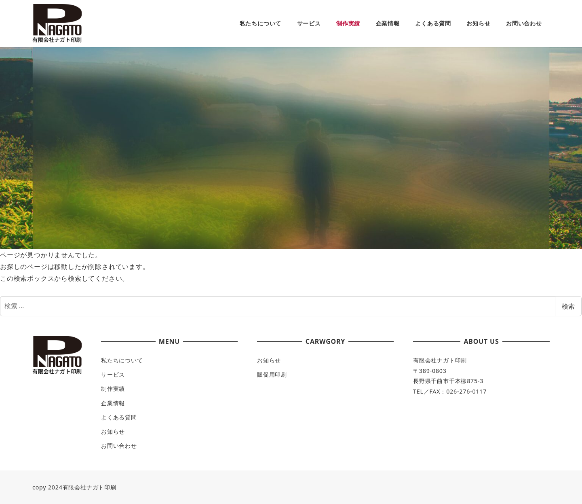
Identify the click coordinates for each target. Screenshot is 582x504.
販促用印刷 (272, 374)
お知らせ (113, 431)
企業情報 (113, 403)
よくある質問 (119, 417)
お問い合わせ (119, 445)
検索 (568, 306)
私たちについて (122, 360)
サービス (113, 374)
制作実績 (113, 388)
